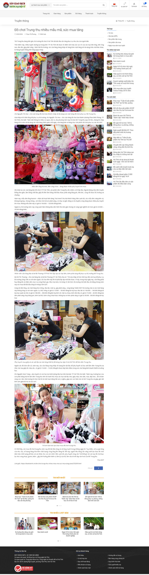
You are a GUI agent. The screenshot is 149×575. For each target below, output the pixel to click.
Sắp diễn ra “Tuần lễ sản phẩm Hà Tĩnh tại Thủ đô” (122, 140)
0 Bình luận (43, 35)
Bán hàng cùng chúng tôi (116, 559)
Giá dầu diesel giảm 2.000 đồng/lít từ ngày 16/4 (122, 176)
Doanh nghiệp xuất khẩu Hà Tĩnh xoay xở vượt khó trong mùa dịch (123, 84)
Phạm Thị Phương (31, 35)
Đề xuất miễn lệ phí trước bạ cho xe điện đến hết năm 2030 (123, 170)
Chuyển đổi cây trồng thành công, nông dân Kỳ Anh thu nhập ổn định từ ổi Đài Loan (123, 148)
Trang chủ (121, 22)
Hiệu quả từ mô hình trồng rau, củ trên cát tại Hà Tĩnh (123, 76)
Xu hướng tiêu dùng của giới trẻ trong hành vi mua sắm (123, 56)
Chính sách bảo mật (84, 569)
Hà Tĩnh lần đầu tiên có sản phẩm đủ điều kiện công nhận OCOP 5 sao (123, 185)
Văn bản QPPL (113, 37)
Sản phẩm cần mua (115, 43)
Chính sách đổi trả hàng (116, 569)
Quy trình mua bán (114, 562)
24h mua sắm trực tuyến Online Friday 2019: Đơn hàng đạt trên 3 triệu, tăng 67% (122, 92)
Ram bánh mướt (43, 533)
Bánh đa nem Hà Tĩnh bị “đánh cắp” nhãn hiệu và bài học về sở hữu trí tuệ (70, 499)
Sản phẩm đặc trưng (115, 40)
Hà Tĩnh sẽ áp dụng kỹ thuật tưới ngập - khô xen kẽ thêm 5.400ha (123, 163)
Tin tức (111, 34)
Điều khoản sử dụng (84, 566)
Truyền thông (131, 22)
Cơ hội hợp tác (82, 559)
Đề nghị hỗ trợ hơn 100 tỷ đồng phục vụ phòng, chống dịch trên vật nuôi (93, 499)
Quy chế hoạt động (84, 562)
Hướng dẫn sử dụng (115, 556)
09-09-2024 (19, 35)
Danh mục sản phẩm (43, 6)
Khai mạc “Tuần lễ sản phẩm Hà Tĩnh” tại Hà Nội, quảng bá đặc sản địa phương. (24, 499)
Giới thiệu (81, 556)
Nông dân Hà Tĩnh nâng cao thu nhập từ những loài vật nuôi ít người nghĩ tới (123, 155)
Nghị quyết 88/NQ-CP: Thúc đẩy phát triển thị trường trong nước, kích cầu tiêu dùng (123, 134)
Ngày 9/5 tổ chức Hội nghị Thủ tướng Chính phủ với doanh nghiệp (70, 535)
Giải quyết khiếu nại (115, 566)
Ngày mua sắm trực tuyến (117, 46)
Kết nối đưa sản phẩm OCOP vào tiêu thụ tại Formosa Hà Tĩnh (47, 499)
